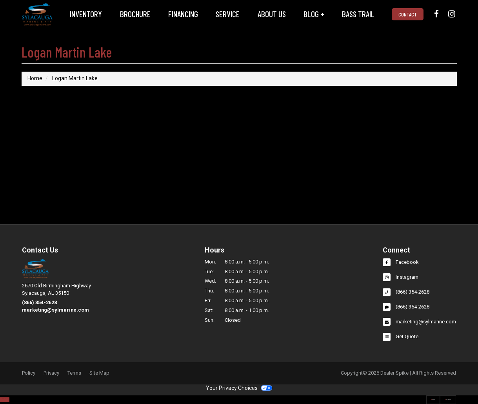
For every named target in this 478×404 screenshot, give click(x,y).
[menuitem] (86, 14)
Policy (28, 373)
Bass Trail (358, 14)
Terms (74, 373)
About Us (272, 14)
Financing (183, 14)
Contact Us (382, 395)
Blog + (314, 14)
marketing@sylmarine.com (55, 310)
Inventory (86, 14)
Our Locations (432, 395)
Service (228, 14)
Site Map (99, 373)
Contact (407, 14)
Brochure (135, 14)
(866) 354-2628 (39, 302)
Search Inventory (38, 395)
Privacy (51, 373)
